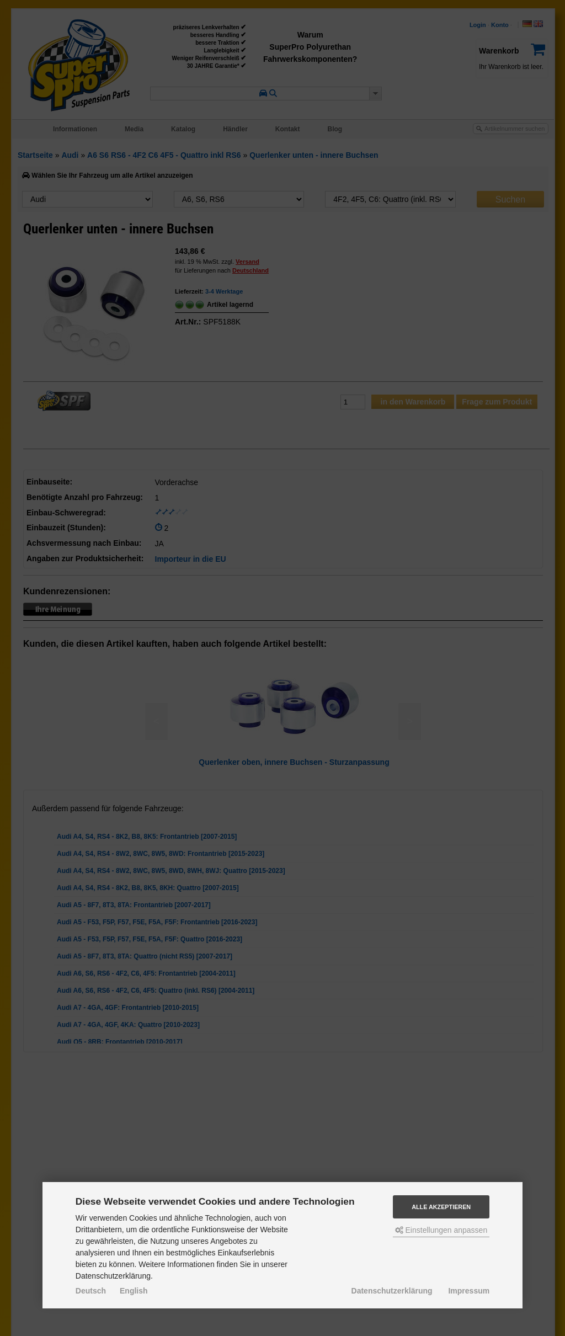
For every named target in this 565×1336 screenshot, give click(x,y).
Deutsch (91, 1290)
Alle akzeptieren (441, 1207)
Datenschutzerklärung (392, 1290)
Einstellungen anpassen (441, 1230)
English (134, 1290)
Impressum (468, 1290)
